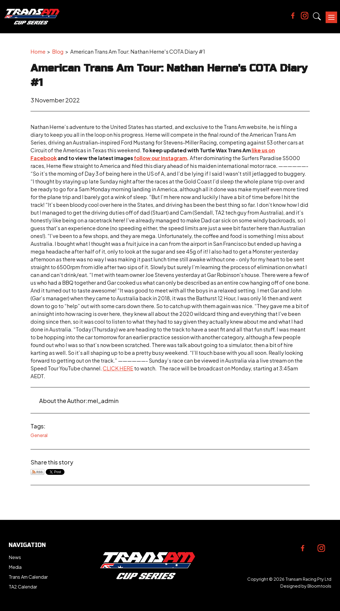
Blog (58, 51)
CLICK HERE (118, 368)
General (39, 435)
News (15, 557)
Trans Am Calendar (28, 577)
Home (38, 51)
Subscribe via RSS (37, 472)
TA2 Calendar (23, 586)
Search (317, 16)
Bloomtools (319, 585)
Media (15, 567)
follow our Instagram (160, 158)
